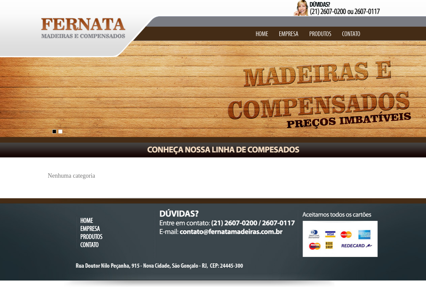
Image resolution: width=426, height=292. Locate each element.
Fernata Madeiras (80, 23)
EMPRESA (289, 34)
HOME (262, 34)
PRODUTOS (320, 34)
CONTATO (351, 34)
